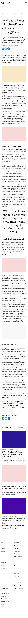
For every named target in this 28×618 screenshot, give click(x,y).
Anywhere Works (23, 14)
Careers (3, 551)
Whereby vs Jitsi (18, 591)
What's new (17, 551)
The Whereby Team (13, 415)
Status (15, 553)
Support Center (4, 591)
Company (6, 14)
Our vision (3, 548)
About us (3, 546)
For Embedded (4, 565)
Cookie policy (4, 596)
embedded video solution (18, 123)
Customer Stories (13, 14)
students (6, 353)
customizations (18, 249)
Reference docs (18, 556)
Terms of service (5, 593)
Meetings (16, 548)
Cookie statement (5, 599)
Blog (15, 565)
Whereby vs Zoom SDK (19, 588)
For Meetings (4, 568)
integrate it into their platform (9, 244)
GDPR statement (5, 601)
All (2, 14)
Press (2, 553)
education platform (20, 59)
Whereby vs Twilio (18, 585)
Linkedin (16, 571)
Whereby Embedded (9, 407)
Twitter (15, 568)
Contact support (5, 585)
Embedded (16, 546)
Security (3, 604)
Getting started (4, 588)
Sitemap (3, 606)
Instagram (16, 573)
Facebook (16, 576)
